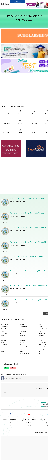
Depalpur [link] (22, 329)
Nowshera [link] (4, 344)
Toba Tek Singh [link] (24, 353)
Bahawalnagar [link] (5, 327)
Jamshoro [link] (22, 333)
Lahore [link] (22, 338)
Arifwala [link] (22, 324)
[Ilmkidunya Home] (5, 4)
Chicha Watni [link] (4, 329)
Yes (6, 368)
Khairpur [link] (22, 335)
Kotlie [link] (2, 338)
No (13, 368)
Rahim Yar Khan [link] (24, 347)
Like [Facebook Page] (10, 425)
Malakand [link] (3, 340)
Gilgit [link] (2, 331)
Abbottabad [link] (4, 324)
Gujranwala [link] (23, 331)
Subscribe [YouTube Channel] (29, 425)
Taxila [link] (2, 353)
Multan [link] (3, 342)
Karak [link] (2, 335)
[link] (17, 1)
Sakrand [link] (3, 349)
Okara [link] (21, 344)
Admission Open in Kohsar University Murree (27, 198)
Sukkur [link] (22, 351)
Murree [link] (22, 342)
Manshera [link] (23, 340)
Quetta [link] (3, 347)
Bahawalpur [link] (23, 327)
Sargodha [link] (22, 349)
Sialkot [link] (2, 351)
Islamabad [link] (4, 333)
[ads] (11, 148)
